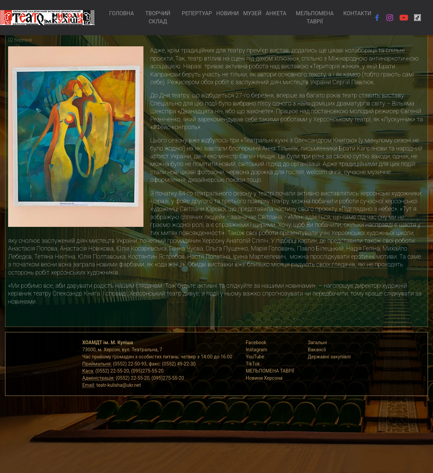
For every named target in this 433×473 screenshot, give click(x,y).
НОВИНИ (227, 13)
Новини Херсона (264, 378)
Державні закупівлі (329, 356)
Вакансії (317, 349)
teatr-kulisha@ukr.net (118, 385)
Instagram (256, 349)
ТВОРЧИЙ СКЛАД (157, 17)
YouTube (255, 356)
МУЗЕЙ (252, 13)
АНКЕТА (276, 13)
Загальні (317, 342)
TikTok (253, 363)
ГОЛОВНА (121, 13)
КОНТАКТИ (357, 13)
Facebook (256, 342)
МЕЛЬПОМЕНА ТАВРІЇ (315, 17)
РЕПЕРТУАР (197, 13)
